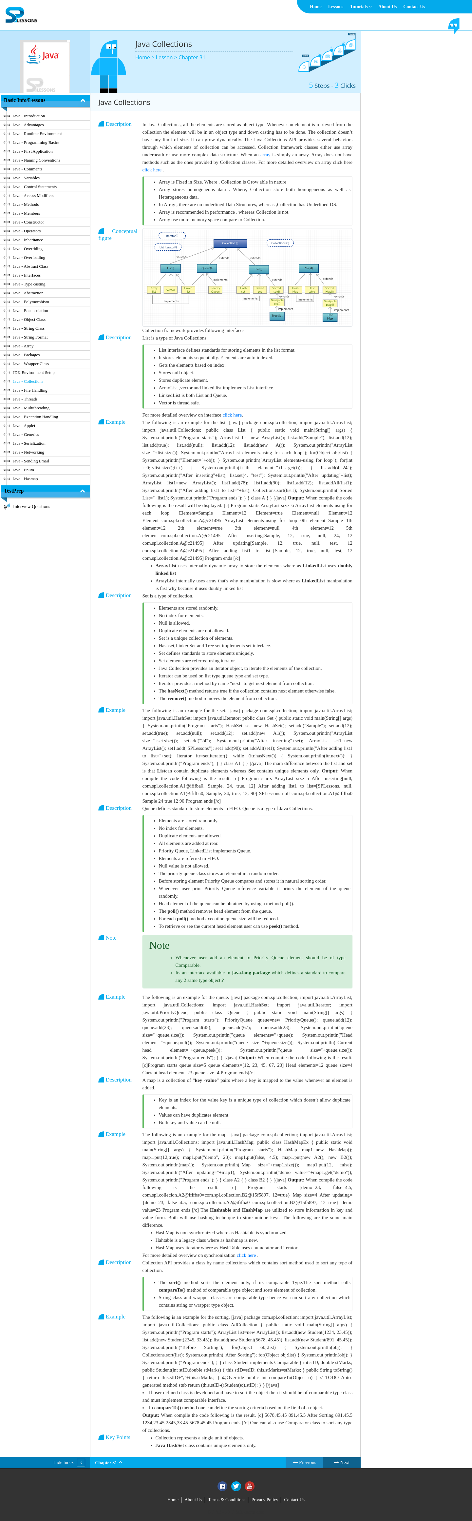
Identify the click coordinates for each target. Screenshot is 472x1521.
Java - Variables (26, 177)
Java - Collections (28, 381)
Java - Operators (27, 230)
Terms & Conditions (226, 1499)
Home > (145, 57)
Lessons (336, 6)
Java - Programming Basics (36, 142)
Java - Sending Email (31, 460)
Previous (304, 1462)
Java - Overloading (29, 257)
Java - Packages (26, 354)
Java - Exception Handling (35, 416)
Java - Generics (26, 434)
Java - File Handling (30, 390)
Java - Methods (26, 204)
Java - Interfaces (27, 275)
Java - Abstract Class (30, 266)
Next (342, 1462)
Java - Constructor (28, 222)
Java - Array (23, 345)
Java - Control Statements (35, 186)
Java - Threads (25, 399)
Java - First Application (33, 151)
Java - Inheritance (28, 239)
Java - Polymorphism (31, 301)
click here (152, 169)
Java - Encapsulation (30, 310)
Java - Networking (28, 452)
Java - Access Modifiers (33, 195)
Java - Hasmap (25, 478)
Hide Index (63, 1462)
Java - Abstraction (28, 292)
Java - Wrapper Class (31, 363)
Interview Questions (31, 506)
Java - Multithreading (31, 407)
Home (316, 6)
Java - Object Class (29, 319)
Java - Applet (24, 425)
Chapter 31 (192, 57)
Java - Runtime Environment (37, 133)
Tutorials (360, 6)
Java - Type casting (29, 284)
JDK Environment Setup (34, 372)
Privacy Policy (264, 1499)
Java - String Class (29, 328)
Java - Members (26, 213)
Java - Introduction (29, 115)
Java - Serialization (29, 443)
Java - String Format (30, 337)
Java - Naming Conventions (36, 160)
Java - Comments (27, 168)
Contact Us (414, 6)
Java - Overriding (28, 248)
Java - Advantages (28, 124)
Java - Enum (23, 469)
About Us (387, 6)
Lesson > (167, 57)
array (266, 154)
